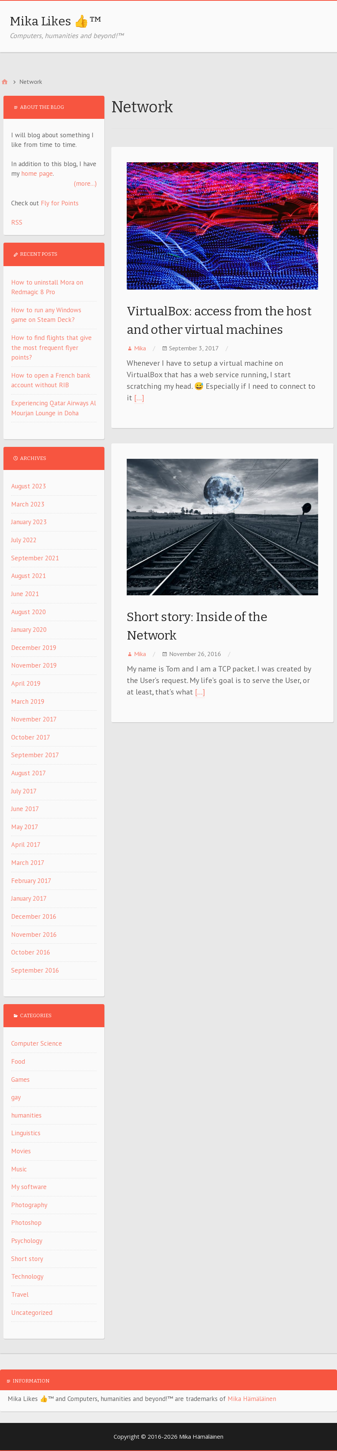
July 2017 (24, 791)
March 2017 (27, 862)
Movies (21, 1151)
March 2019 (27, 701)
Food (18, 1061)
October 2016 (30, 952)
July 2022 (24, 540)
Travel (20, 1294)
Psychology (26, 1240)
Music (19, 1169)
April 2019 (25, 683)
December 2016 (33, 916)
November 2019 (34, 665)
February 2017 (31, 880)
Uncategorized (31, 1312)
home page (37, 173)
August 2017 (28, 773)
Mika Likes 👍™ (56, 21)
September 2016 (35, 970)
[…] (139, 398)
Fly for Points (60, 203)
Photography (29, 1205)
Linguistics (25, 1133)
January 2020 (29, 629)
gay (16, 1097)
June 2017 (25, 809)
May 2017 (24, 827)
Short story (27, 1258)
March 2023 (27, 504)
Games (20, 1079)
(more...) (85, 183)
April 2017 (25, 844)
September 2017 (35, 755)
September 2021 (35, 558)
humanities (26, 1115)
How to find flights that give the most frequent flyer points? (51, 347)
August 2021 (28, 575)
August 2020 (28, 612)
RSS (16, 222)
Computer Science (36, 1043)
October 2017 (30, 737)
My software (29, 1187)
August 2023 (28, 486)
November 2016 (34, 934)
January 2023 (29, 522)
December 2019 (33, 647)
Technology (27, 1276)
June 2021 (25, 594)
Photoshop (26, 1222)
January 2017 (29, 898)
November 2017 (34, 719)
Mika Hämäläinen (252, 1398)
